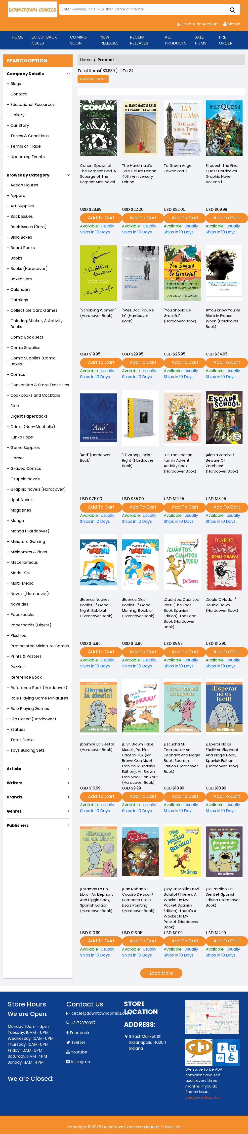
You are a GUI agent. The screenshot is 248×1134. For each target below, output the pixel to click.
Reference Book (26, 677)
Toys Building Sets (27, 750)
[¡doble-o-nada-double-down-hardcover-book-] (224, 663)
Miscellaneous (24, 562)
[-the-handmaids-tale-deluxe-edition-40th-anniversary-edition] (140, 129)
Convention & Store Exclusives (39, 385)
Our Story (19, 125)
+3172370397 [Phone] (83, 1023)
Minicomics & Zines (28, 552)
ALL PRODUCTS (175, 40)
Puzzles (17, 667)
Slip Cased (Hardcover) (33, 719)
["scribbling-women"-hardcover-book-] (98, 274)
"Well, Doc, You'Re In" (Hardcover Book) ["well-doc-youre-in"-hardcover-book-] (138, 315)
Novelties (19, 604)
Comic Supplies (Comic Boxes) (33, 361)
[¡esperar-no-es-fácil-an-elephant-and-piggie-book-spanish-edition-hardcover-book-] (224, 808)
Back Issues (21, 216)
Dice (14, 406)
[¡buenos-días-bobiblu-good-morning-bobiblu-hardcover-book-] (140, 663)
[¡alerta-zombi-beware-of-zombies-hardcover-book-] (224, 419)
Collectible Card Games (33, 310)
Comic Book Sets (26, 337)
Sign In (231, 24)
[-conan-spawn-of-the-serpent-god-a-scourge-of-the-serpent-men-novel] (98, 129)
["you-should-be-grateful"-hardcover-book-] (182, 274)
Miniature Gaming (27, 541)
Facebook (79, 1033)
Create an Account (198, 24)
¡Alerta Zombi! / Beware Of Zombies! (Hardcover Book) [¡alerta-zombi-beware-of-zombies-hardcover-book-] (222, 463)
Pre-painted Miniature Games (39, 646)
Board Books (22, 248)
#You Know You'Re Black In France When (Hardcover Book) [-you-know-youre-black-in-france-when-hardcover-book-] (223, 318)
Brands (14, 797)
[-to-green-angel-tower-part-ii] (182, 129)
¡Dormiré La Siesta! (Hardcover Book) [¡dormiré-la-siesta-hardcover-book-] (97, 746)
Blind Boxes (21, 237)
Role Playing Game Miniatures (39, 698)
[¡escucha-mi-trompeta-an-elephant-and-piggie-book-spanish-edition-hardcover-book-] (182, 808)
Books (16, 258)
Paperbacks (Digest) (30, 625)
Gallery (17, 115)
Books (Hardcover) (29, 268)
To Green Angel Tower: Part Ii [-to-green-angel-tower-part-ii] (178, 168)
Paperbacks (22, 614)
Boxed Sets (21, 279)
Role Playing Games (29, 708)
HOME (17, 37)
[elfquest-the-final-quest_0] (224, 129)
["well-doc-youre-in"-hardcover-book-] (140, 274)
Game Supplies (25, 447)
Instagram (81, 1062)
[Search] (149, 9)
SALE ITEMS (200, 40)
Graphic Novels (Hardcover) (38, 489)
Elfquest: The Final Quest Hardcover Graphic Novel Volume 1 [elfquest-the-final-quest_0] (222, 173)
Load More (161, 973)
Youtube (79, 1052)
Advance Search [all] (93, 79)
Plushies (18, 635)
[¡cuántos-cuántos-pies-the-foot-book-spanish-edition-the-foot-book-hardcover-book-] (182, 663)
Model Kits (20, 573)
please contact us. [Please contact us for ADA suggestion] (202, 1097)
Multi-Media (22, 583)
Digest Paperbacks (29, 416)
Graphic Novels (25, 479)
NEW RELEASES (109, 40)
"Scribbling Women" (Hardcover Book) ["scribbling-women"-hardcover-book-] (98, 312)
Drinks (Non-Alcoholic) (32, 427)
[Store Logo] (32, 9)
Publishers (18, 825)
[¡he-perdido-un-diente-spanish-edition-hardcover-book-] (224, 952)
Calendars (20, 289)
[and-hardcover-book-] (98, 419)
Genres (14, 811)
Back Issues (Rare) (28, 227)
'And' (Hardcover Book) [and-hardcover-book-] (95, 457)
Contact (18, 94)
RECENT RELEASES (139, 40)
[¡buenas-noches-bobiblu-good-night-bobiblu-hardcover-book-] (98, 663)
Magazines (20, 510)
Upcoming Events (27, 157)
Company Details (25, 74)
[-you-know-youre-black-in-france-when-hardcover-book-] (224, 274)
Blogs (15, 84)
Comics (17, 374)
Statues (17, 729)
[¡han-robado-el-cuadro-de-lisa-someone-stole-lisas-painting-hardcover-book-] (140, 952)
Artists (14, 769)
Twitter (78, 1042)
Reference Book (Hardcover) (38, 688)
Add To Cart (101, 218)
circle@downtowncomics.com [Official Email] (101, 1013)
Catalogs (19, 300)
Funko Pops (21, 437)
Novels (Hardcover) (29, 594)
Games (17, 458)
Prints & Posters (25, 656)
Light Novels (22, 500)
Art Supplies (22, 206)
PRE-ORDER (225, 40)
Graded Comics (25, 468)
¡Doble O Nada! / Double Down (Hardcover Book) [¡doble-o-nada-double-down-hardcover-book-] (222, 605)
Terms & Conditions (29, 136)
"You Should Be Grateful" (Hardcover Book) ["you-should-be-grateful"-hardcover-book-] (180, 315)
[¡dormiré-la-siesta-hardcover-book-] (98, 808)
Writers (14, 783)
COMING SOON (78, 40)
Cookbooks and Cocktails (35, 395)
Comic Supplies (25, 347)
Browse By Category (28, 175)
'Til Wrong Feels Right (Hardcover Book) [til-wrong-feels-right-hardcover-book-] (137, 460)
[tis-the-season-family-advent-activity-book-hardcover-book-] (182, 419)
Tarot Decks (22, 740)
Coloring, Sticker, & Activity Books (36, 324)
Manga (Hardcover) (29, 531)
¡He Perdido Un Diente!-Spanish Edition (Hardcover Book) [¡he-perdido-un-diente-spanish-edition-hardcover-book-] (223, 897)
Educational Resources (32, 104)
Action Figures (24, 185)
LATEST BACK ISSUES (44, 40)
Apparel (18, 195)
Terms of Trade (25, 146)
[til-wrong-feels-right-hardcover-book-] (140, 419)
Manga (17, 520)
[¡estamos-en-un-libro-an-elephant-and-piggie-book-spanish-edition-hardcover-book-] (98, 952)
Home (86, 60)
